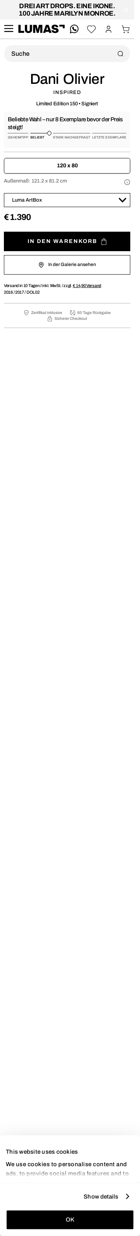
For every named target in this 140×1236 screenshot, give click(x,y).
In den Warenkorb (67, 241)
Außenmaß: (35, 181)
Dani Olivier (67, 79)
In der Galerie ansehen (67, 265)
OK (70, 1219)
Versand (87, 285)
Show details (101, 1196)
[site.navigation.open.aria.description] (8, 29)
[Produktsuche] (67, 53)
